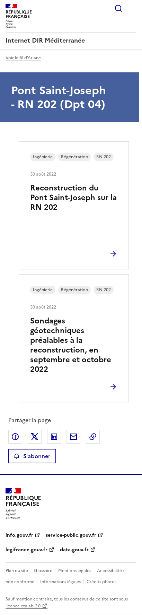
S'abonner (32, 456)
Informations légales (60, 582)
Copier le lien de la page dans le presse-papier (93, 437)
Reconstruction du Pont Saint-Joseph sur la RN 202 (73, 197)
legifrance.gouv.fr (26, 549)
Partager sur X (35, 437)
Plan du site (17, 571)
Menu (132, 8)
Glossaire (43, 571)
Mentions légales (74, 571)
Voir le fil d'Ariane (23, 58)
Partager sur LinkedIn (54, 437)
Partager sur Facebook (15, 437)
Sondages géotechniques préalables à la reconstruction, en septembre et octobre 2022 (70, 345)
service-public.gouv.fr (71, 535)
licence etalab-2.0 (23, 606)
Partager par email (73, 437)
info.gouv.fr (19, 535)
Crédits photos (101, 582)
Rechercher (118, 8)
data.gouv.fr (74, 549)
